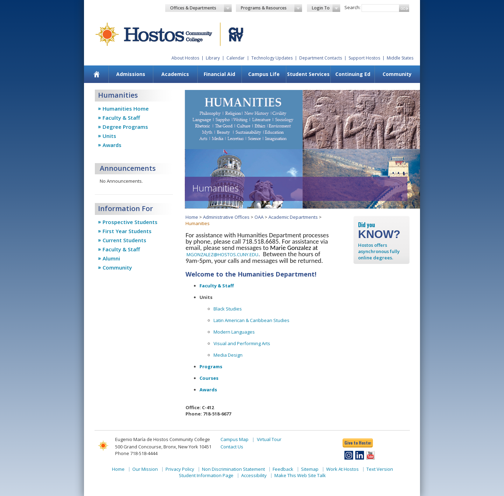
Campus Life (264, 74)
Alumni (111, 258)
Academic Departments (293, 217)
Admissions (130, 74)
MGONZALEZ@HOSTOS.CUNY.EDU (222, 254)
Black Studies (228, 309)
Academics (175, 74)
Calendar (235, 58)
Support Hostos (364, 58)
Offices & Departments (201, 8)
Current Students (124, 240)
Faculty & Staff (121, 117)
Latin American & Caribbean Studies (251, 320)
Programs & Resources (271, 8)
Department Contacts (320, 58)
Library (213, 58)
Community (397, 74)
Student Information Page (206, 475)
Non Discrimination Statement (233, 469)
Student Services (308, 74)
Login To (326, 8)
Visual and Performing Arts (242, 343)
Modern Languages (234, 332)
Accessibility (254, 475)
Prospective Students (130, 222)
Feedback (283, 469)
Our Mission (145, 469)
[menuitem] (96, 74)
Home (192, 217)
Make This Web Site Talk (300, 475)
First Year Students (127, 231)
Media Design (228, 355)
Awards (112, 145)
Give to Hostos (357, 443)
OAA (259, 217)
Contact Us (231, 446)
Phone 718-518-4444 (136, 453)
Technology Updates (272, 58)
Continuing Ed (352, 74)
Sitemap (309, 469)
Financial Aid (219, 74)
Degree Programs (125, 127)
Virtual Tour (269, 439)
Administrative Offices (226, 217)
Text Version (379, 469)
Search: (352, 7)
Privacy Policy (180, 469)
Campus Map (234, 439)
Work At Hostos (342, 469)
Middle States (400, 58)
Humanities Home (126, 108)
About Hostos (185, 58)
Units (109, 136)
